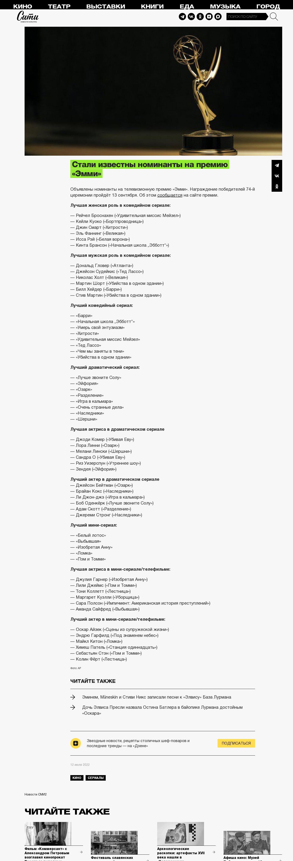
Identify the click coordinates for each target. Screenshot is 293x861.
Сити (28, 16)
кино (76, 778)
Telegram (182, 16)
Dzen (209, 16)
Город (268, 7)
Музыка (225, 7)
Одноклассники (277, 186)
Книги (152, 7)
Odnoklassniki (200, 16)
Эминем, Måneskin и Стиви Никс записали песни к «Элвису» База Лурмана (156, 697)
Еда (187, 7)
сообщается (169, 195)
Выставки (105, 7)
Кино (22, 7)
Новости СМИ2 (36, 794)
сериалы (96, 778)
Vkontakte (191, 16)
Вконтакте (277, 176)
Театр (59, 7)
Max (218, 16)
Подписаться (236, 743)
